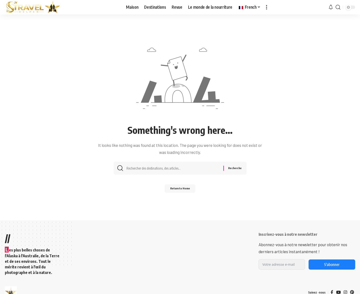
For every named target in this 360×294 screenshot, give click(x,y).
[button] (266, 7)
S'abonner (332, 264)
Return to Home (180, 190)
